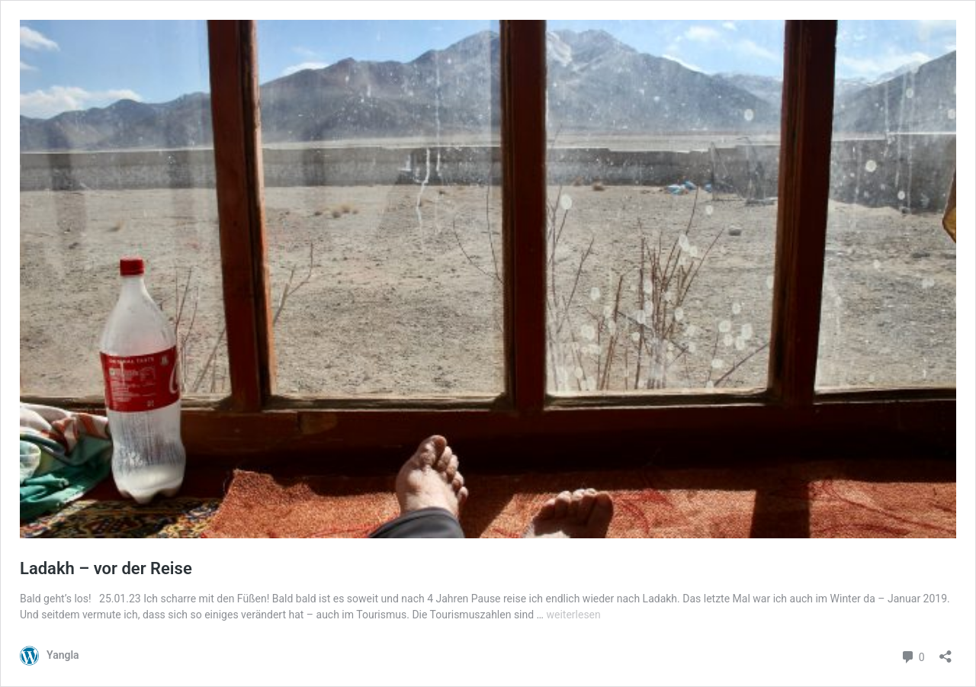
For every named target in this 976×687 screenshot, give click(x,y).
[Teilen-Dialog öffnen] (945, 651)
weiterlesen (573, 614)
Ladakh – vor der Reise (106, 568)
